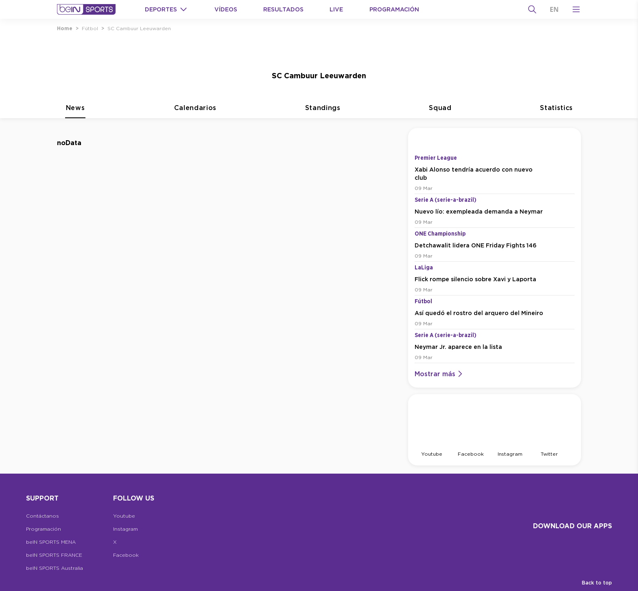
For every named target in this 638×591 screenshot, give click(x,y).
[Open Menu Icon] (576, 9)
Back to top (597, 582)
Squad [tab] (440, 113)
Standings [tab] (323, 113)
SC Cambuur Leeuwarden (139, 28)
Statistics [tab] (556, 113)
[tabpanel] (319, 297)
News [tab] (75, 113)
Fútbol (90, 28)
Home (64, 28)
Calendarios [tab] (195, 113)
